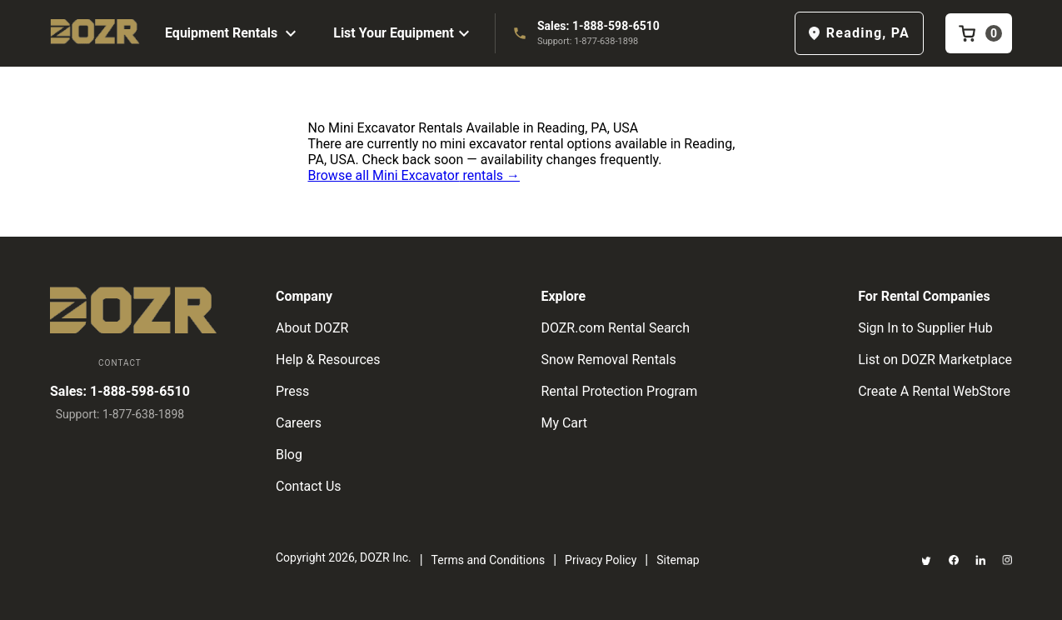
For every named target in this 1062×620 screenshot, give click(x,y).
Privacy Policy (600, 560)
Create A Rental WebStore (934, 391)
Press (292, 391)
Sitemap (677, 560)
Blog (289, 454)
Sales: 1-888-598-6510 (598, 25)
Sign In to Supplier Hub (925, 328)
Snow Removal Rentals (608, 360)
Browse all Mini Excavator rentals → (414, 175)
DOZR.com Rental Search (615, 328)
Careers (299, 423)
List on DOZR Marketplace (935, 360)
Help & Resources (328, 360)
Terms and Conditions (488, 560)
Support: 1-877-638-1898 (587, 41)
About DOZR (312, 328)
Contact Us (309, 486)
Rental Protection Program (619, 391)
